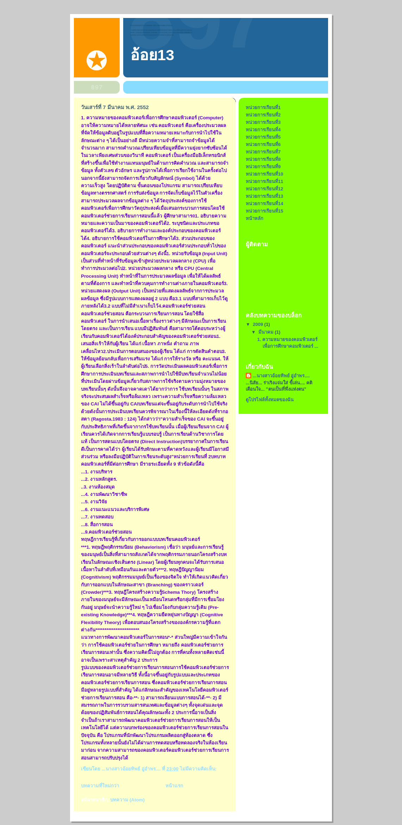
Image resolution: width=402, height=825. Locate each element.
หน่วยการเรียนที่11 (264, 181)
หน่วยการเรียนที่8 (263, 159)
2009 (258, 324)
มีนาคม (266, 332)
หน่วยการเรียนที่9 (263, 166)
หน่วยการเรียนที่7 (263, 152)
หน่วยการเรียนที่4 (263, 129)
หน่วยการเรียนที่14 (264, 203)
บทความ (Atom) (127, 799)
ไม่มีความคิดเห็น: (199, 769)
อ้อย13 (152, 54)
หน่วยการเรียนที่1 (263, 107)
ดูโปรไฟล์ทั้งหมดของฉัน (270, 399)
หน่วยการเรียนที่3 (263, 122)
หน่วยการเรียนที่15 (264, 211)
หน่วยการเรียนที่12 (264, 188)
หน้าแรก (174, 785)
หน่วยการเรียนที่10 (264, 174)
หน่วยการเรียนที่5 (263, 137)
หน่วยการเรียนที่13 (264, 196)
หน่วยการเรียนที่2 (263, 115)
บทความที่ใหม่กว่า (100, 785)
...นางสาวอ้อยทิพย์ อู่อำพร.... (281, 375)
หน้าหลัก (254, 218)
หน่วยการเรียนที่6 (263, 144)
